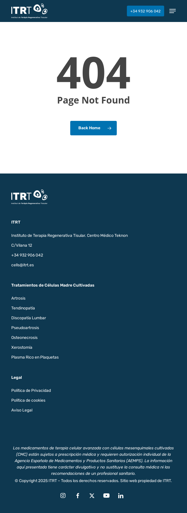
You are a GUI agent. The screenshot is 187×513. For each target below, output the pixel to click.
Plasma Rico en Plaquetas (35, 357)
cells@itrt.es (22, 265)
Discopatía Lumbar (28, 317)
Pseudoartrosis (25, 327)
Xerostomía (21, 347)
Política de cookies (28, 400)
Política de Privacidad (31, 390)
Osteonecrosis (24, 337)
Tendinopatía (23, 308)
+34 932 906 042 (27, 255)
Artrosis (18, 298)
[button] (172, 11)
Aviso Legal (21, 410)
